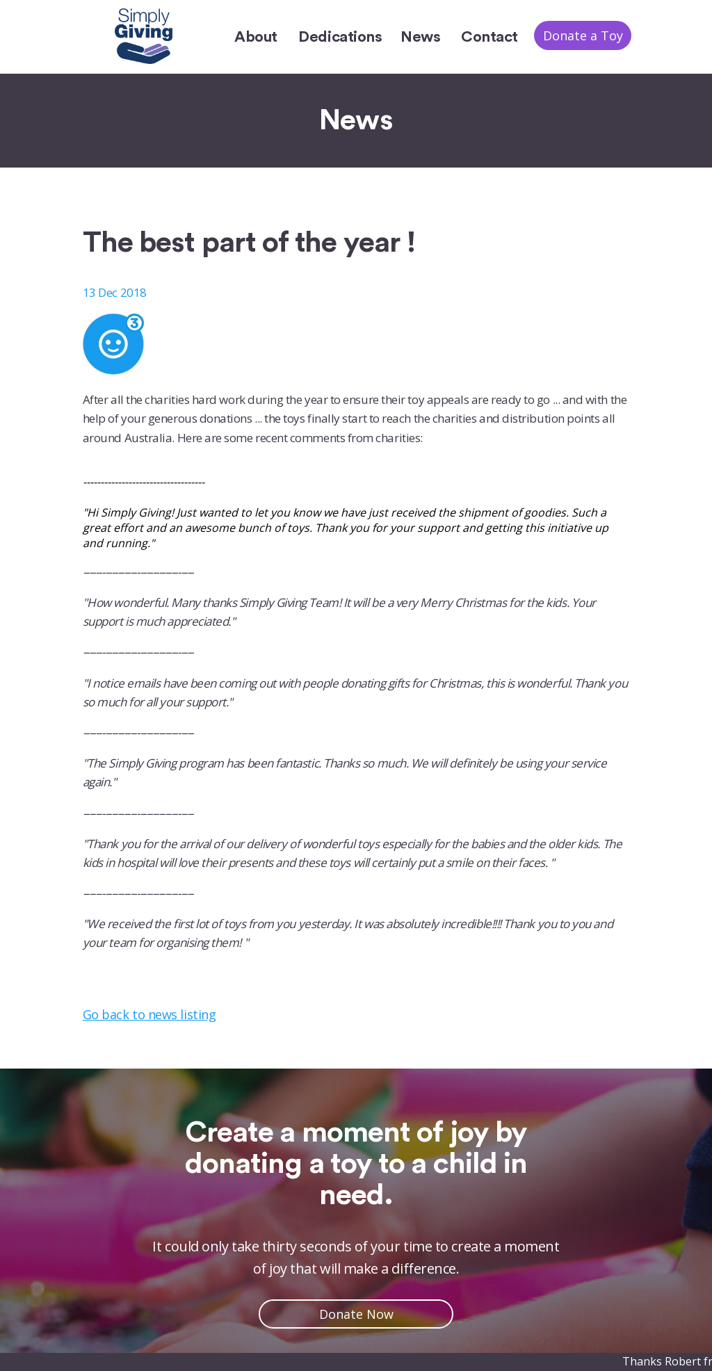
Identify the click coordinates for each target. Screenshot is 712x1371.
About (255, 36)
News (420, 36)
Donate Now (356, 1314)
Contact (489, 36)
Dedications (340, 36)
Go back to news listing (149, 1014)
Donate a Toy (583, 35)
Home (496, 110)
